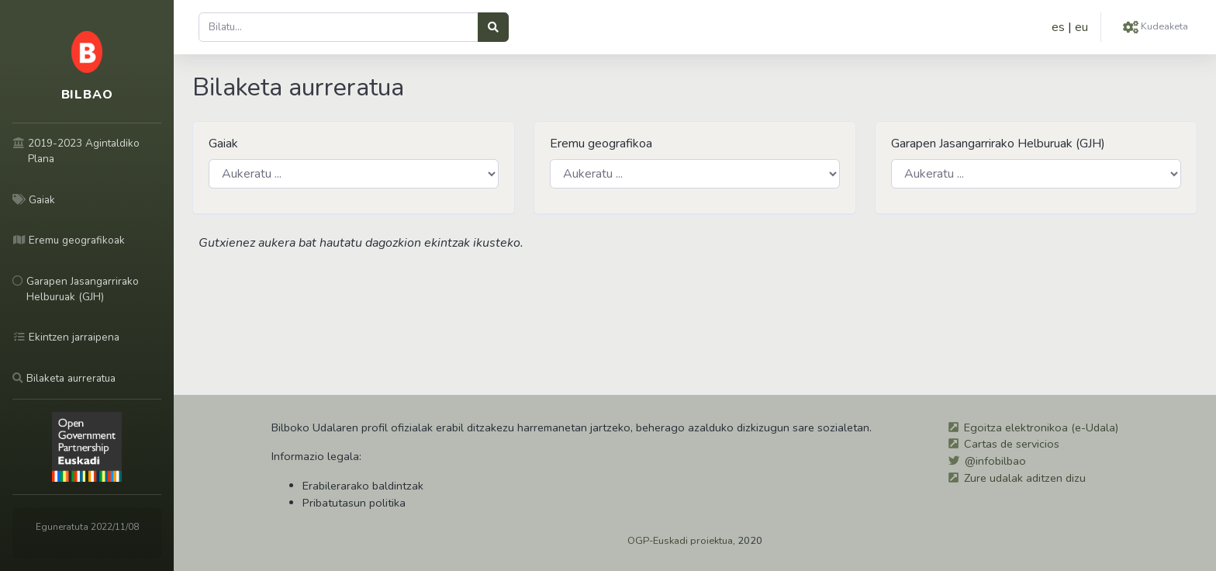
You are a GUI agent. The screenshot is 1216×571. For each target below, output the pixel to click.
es (1058, 27)
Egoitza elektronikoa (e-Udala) (1041, 427)
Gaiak (223, 143)
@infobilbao (995, 461)
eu (1081, 27)
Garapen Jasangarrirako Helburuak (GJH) (998, 143)
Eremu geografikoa (601, 143)
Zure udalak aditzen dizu (1025, 478)
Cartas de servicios (1011, 444)
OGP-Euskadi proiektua (680, 541)
